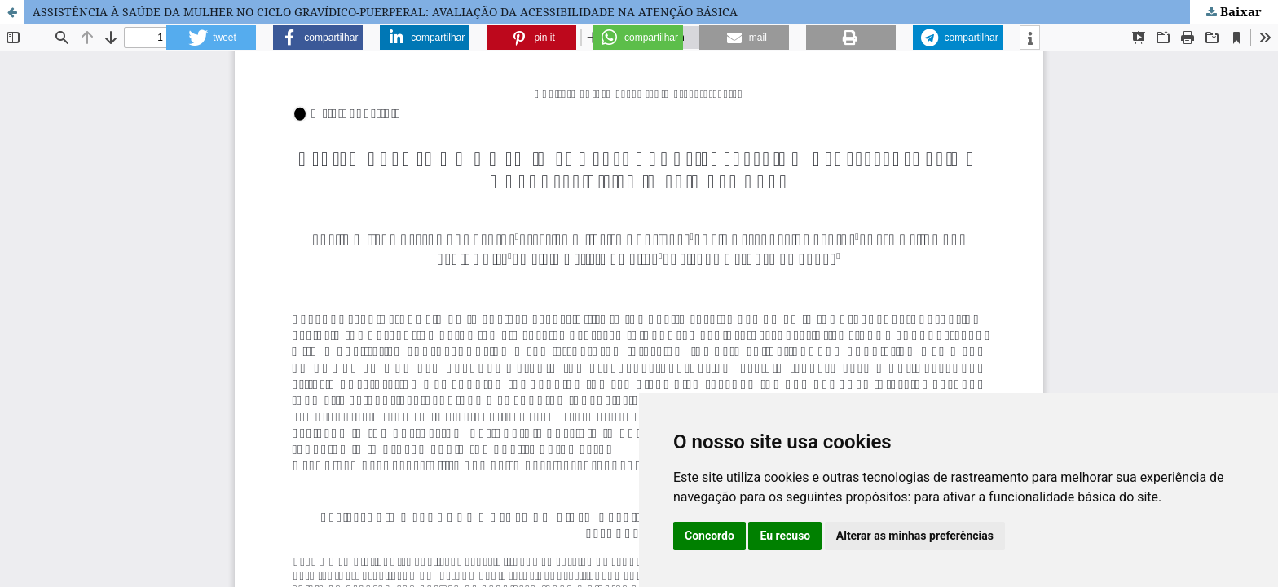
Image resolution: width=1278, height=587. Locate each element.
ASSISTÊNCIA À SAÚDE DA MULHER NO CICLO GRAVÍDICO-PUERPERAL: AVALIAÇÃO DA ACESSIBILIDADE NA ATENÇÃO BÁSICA (385, 12)
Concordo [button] (709, 535)
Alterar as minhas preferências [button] (915, 535)
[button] (211, 37)
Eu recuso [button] (785, 535)
